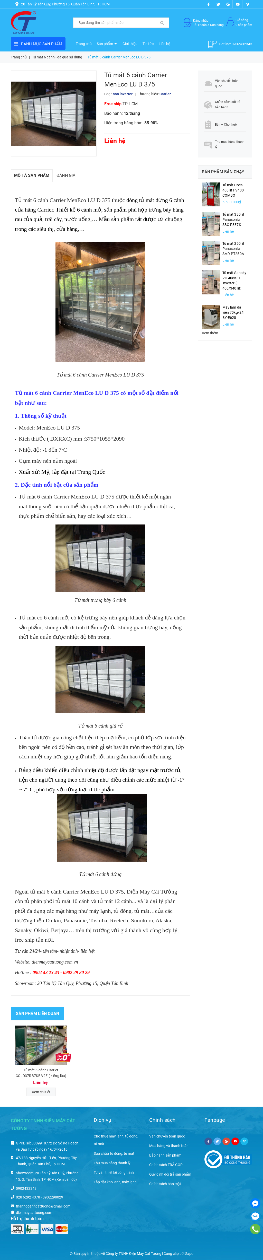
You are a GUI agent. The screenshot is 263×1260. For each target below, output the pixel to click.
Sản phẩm (107, 44)
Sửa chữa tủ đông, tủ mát (114, 1153)
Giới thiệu (130, 44)
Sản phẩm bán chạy (223, 171)
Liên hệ (164, 44)
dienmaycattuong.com (34, 1213)
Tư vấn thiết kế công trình (114, 1172)
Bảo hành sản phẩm (165, 1155)
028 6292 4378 (28, 1197)
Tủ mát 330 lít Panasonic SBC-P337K (233, 219)
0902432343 (242, 44)
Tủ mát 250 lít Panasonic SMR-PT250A (233, 248)
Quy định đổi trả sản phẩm (170, 1174)
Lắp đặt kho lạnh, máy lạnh (115, 1182)
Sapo (189, 1254)
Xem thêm (210, 333)
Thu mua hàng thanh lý (112, 1163)
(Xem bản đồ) (66, 1179)
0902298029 (53, 1197)
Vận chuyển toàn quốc (167, 1136)
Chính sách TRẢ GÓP (166, 1165)
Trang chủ (84, 44)
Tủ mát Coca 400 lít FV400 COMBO (233, 190)
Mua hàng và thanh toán (169, 1146)
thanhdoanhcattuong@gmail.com (43, 1206)
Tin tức (148, 44)
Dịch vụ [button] (102, 1120)
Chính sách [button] (162, 1120)
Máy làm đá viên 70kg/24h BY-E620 (234, 312)
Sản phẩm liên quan (37, 1013)
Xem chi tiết (41, 1092)
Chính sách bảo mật (165, 1184)
